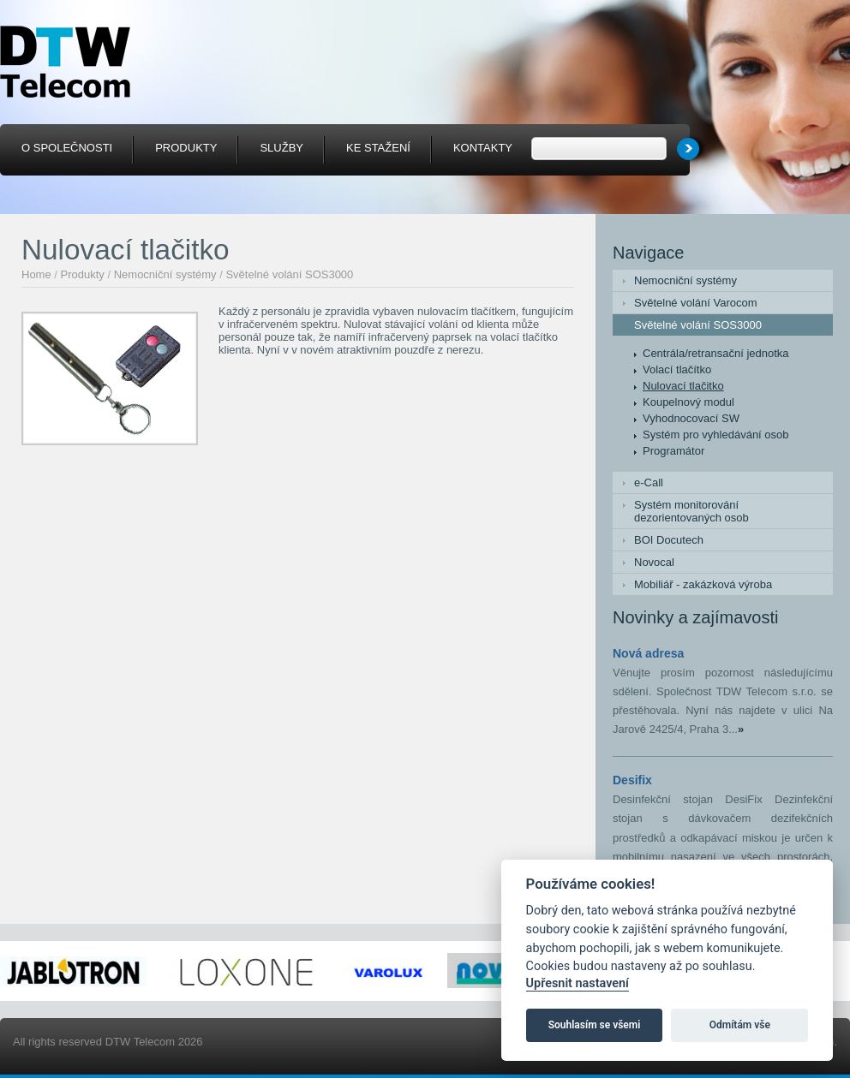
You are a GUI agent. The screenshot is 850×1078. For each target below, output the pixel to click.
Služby (281, 147)
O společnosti (66, 147)
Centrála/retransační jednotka (716, 353)
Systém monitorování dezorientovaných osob (691, 511)
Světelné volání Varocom (695, 302)
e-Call (648, 482)
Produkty (83, 274)
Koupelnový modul (688, 402)
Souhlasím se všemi (594, 1025)
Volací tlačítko (677, 369)
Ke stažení (378, 147)
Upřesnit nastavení (577, 983)
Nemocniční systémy (165, 274)
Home (36, 274)
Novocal (654, 562)
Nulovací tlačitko (683, 385)
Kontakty (482, 147)
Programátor (673, 450)
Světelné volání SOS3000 (289, 274)
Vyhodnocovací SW (691, 418)
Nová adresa (648, 653)
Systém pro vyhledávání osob (716, 434)
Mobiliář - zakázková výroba (703, 584)
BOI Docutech (668, 539)
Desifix (632, 780)
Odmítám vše (739, 1025)
